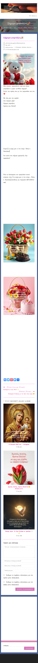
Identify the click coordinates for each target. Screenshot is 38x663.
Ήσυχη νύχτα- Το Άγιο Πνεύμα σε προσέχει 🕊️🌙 (19, 532)
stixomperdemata (15, 43)
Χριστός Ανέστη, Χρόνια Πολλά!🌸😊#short (19, 488)
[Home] (1, 27)
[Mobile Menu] (33, 16)
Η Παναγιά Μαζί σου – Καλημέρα (19, 444)
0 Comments (12, 49)
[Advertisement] (19, 128)
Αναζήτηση (5, 645)
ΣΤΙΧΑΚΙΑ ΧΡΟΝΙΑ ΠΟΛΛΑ (23, 47)
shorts (9, 47)
